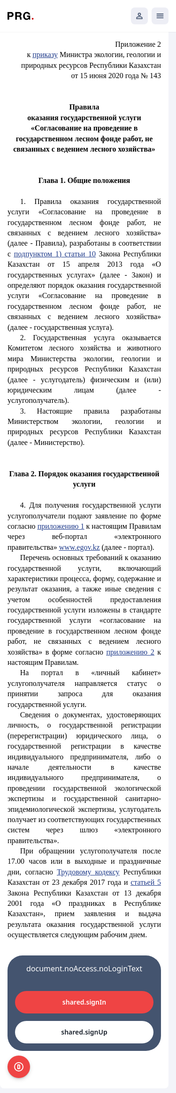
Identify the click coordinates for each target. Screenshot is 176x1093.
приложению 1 (61, 526)
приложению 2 (130, 652)
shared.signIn (84, 1002)
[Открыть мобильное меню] (160, 15)
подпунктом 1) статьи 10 (55, 254)
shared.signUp (84, 1031)
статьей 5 (145, 882)
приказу (45, 54)
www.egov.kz (79, 547)
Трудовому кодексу (88, 872)
